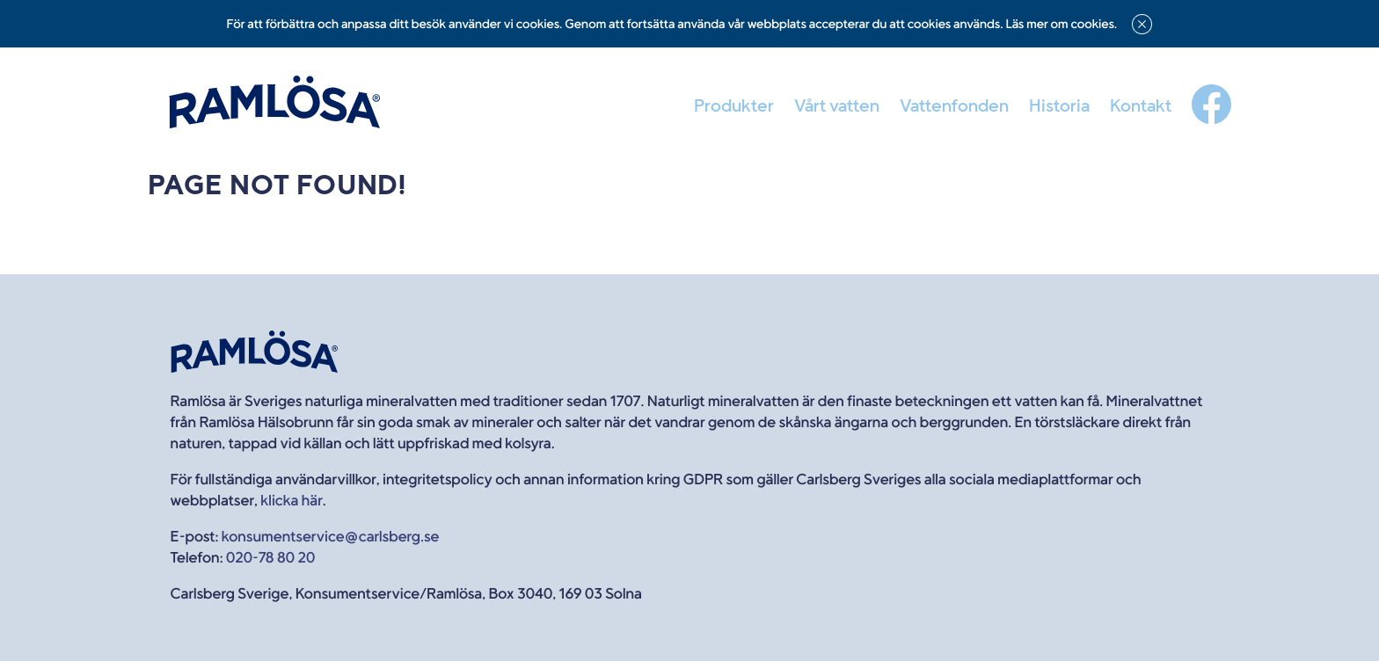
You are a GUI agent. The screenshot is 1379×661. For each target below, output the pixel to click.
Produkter (734, 105)
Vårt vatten (836, 105)
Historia (1059, 105)
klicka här (291, 500)
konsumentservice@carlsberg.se (331, 536)
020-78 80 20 (270, 557)
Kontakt (1140, 105)
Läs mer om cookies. (1061, 25)
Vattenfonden (954, 105)
